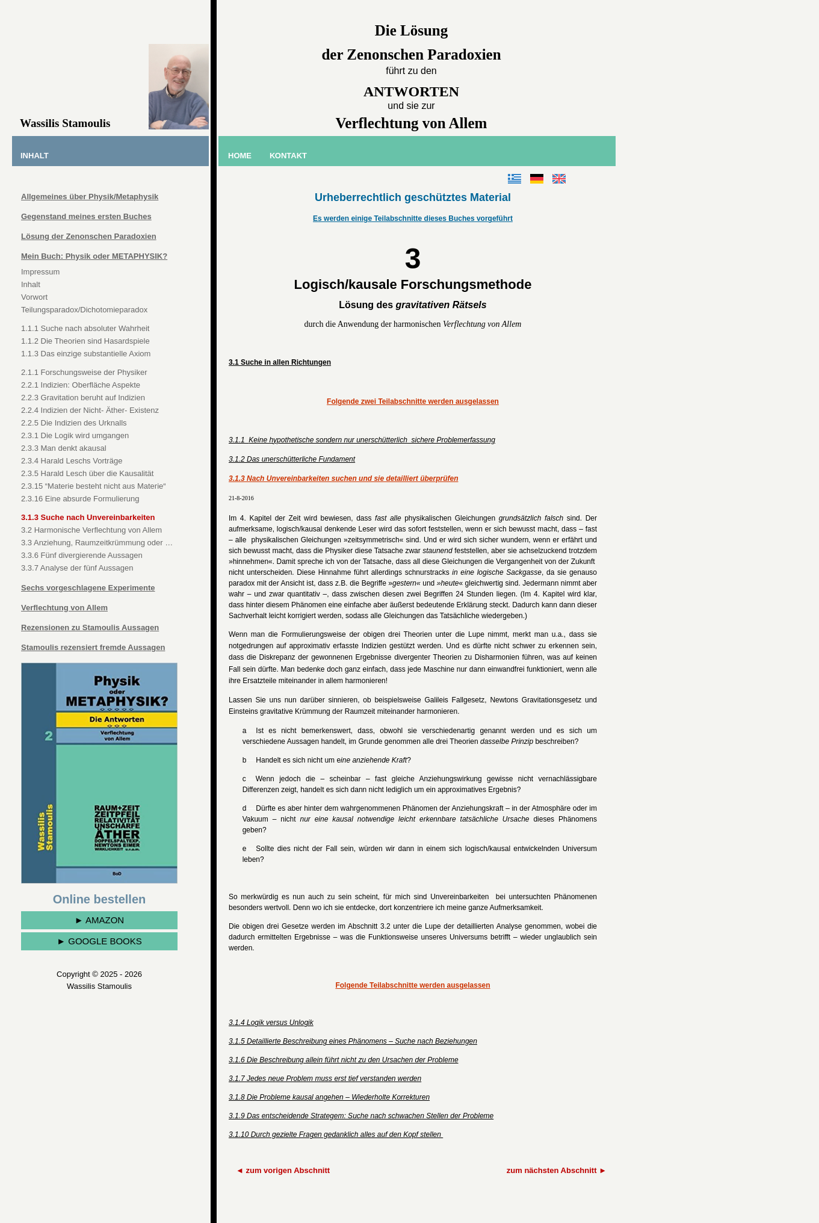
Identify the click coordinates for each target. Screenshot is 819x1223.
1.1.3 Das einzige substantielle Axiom (85, 353)
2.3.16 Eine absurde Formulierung (80, 498)
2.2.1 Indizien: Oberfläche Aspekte (80, 384)
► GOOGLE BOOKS (99, 941)
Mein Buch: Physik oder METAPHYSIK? (94, 256)
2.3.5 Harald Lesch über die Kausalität (87, 473)
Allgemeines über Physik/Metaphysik (89, 196)
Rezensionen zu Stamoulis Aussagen (90, 627)
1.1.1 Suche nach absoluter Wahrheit (85, 328)
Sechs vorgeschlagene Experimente (88, 587)
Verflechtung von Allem (64, 607)
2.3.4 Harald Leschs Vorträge (71, 460)
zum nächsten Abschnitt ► (557, 1170)
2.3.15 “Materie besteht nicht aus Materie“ (93, 486)
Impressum (40, 271)
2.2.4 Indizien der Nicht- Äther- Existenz (90, 410)
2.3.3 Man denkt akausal (64, 448)
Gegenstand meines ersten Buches (86, 216)
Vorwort (34, 297)
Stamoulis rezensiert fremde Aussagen (93, 647)
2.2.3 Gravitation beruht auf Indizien (83, 397)
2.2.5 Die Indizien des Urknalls (74, 422)
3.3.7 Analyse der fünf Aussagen (77, 567)
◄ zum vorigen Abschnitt (283, 1170)
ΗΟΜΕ (240, 155)
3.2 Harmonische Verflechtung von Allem (91, 529)
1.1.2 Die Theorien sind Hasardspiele (85, 340)
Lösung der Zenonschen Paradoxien (88, 236)
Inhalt (30, 284)
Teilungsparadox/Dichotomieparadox (84, 309)
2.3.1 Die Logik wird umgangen (75, 435)
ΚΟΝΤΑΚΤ (288, 155)
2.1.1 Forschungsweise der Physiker (84, 372)
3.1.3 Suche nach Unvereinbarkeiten (88, 517)
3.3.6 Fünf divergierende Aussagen (82, 555)
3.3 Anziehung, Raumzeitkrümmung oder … (97, 542)
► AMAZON (99, 920)
